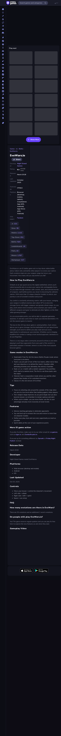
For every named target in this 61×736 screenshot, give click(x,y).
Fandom (20, 218)
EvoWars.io (14, 151)
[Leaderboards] (3, 32)
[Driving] (3, 67)
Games (12, 149)
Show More (33, 140)
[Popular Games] (3, 19)
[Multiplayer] (3, 29)
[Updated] (3, 22)
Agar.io (18, 434)
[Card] (3, 54)
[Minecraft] (3, 91)
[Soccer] (3, 104)
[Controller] (3, 64)
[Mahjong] (3, 88)
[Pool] (3, 94)
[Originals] (3, 26)
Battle (21, 149)
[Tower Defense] (3, 118)
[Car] (3, 51)
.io (17, 149)
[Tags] (3, 123)
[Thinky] (3, 114)
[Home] (3, 9)
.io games (53, 432)
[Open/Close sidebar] (3, 3)
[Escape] (3, 71)
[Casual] (3, 57)
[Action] (3, 37)
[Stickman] (3, 111)
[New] (3, 16)
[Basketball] (3, 44)
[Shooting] (3, 101)
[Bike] (3, 47)
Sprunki (41, 438)
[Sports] (3, 108)
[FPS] (3, 77)
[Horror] (3, 81)
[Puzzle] (3, 98)
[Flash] (3, 74)
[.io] (3, 84)
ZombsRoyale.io (31, 434)
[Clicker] (3, 61)
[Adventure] (3, 41)
